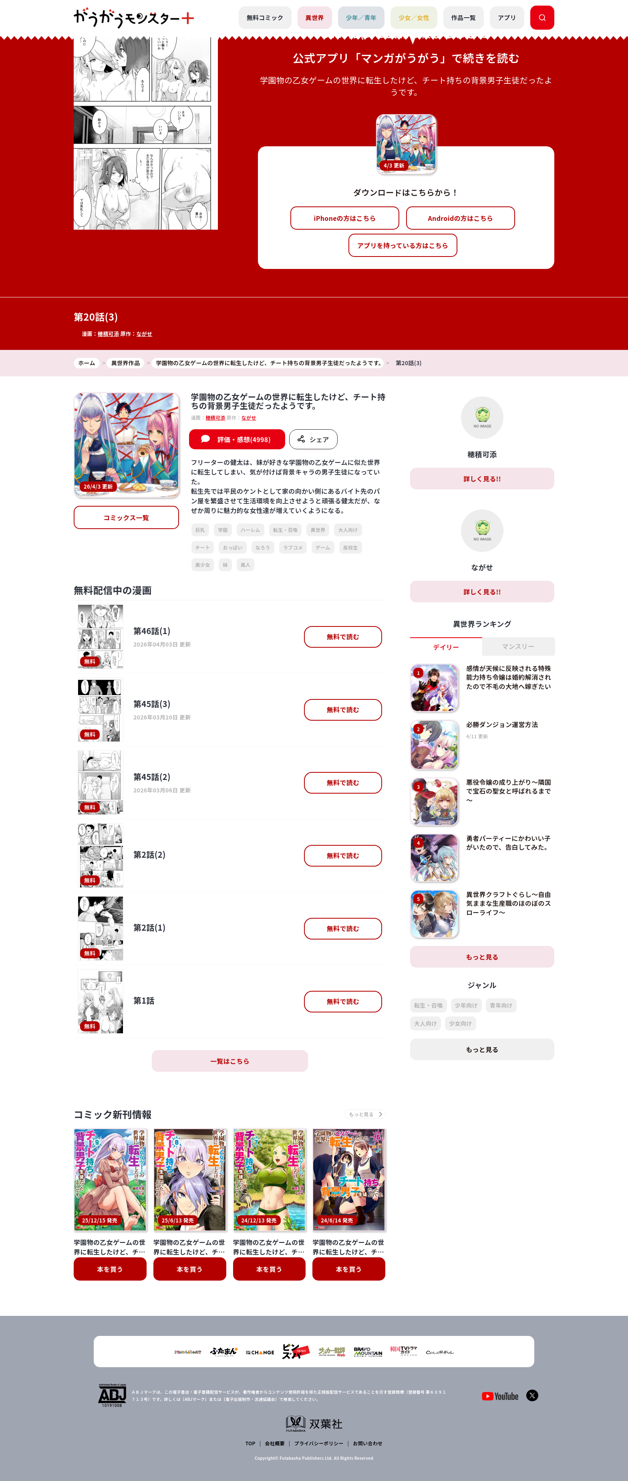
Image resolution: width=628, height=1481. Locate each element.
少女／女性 (414, 17)
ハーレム (250, 529)
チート (202, 547)
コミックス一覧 (126, 517)
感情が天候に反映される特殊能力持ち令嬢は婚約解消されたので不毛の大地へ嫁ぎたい (508, 677)
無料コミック (265, 17)
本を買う (110, 1269)
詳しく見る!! (482, 478)
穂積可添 (108, 333)
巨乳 (200, 529)
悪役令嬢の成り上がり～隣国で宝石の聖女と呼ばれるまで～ (508, 791)
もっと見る (482, 957)
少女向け (460, 1023)
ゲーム (323, 547)
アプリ (507, 17)
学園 (223, 529)
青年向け (501, 1005)
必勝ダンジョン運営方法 (502, 724)
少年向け (466, 1005)
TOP (251, 1443)
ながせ (144, 333)
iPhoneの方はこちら (345, 218)
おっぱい (232, 547)
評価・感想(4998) (244, 439)
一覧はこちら (230, 1061)
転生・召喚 (285, 529)
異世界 (315, 17)
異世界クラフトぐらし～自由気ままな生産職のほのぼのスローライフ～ (508, 903)
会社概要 (275, 1443)
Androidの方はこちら (460, 218)
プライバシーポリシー (319, 1443)
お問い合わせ (367, 1443)
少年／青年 (361, 17)
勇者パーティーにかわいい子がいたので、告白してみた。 (508, 842)
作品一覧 (463, 17)
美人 (246, 564)
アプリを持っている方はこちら (403, 245)
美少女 (202, 564)
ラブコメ (293, 547)
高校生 (350, 547)
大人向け (348, 529)
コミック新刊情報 (113, 1114)
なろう (263, 547)
